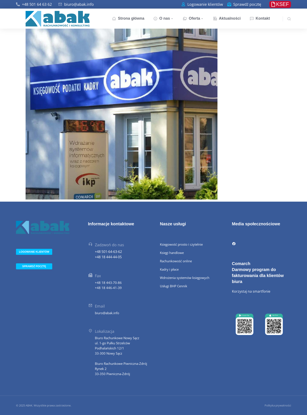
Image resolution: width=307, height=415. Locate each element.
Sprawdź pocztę (247, 4)
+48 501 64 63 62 (37, 4)
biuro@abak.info (79, 4)
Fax (98, 275)
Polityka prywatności (278, 405)
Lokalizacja (104, 331)
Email (100, 306)
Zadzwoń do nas (109, 244)
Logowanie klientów (205, 4)
